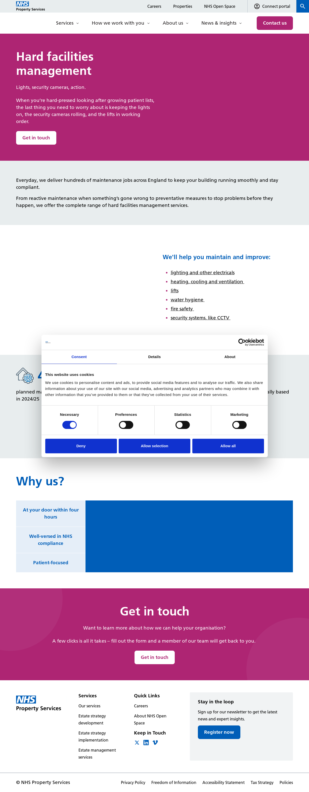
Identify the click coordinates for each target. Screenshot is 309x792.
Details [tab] (154, 357)
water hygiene (188, 300)
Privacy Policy (133, 782)
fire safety (182, 309)
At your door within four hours (51, 513)
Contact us (275, 23)
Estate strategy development (92, 719)
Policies (286, 782)
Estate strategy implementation (93, 736)
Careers (154, 6)
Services (64, 23)
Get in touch (36, 138)
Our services (89, 705)
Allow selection (154, 446)
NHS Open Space (219, 6)
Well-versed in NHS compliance (50, 539)
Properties (182, 6)
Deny (81, 446)
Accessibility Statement (223, 782)
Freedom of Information (173, 782)
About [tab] (230, 357)
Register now (219, 732)
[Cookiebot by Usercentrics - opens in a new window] (242, 342)
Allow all (228, 446)
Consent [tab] (79, 357)
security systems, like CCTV (201, 318)
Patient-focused (50, 562)
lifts (175, 291)
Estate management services (97, 754)
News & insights (218, 23)
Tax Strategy (262, 782)
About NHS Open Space (150, 719)
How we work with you (118, 23)
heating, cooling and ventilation (207, 282)
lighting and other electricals (203, 272)
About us (173, 23)
